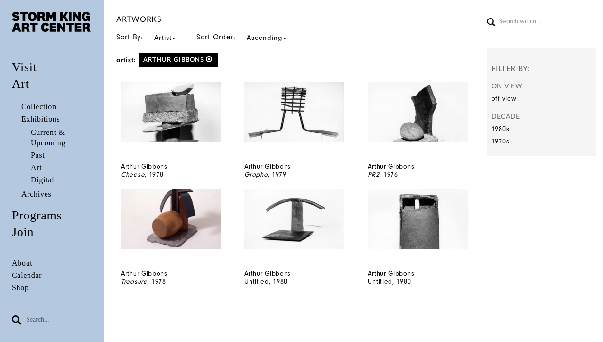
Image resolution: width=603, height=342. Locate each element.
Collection (38, 107)
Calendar (27, 275)
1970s (501, 141)
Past (38, 155)
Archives (36, 194)
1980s (501, 129)
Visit (24, 67)
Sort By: (149, 37)
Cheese (133, 175)
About (22, 263)
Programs (37, 215)
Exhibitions (40, 119)
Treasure (134, 281)
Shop (20, 288)
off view (504, 99)
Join (23, 232)
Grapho (256, 175)
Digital (42, 180)
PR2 (373, 175)
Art (20, 84)
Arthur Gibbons (178, 59)
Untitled (256, 281)
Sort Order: (244, 37)
